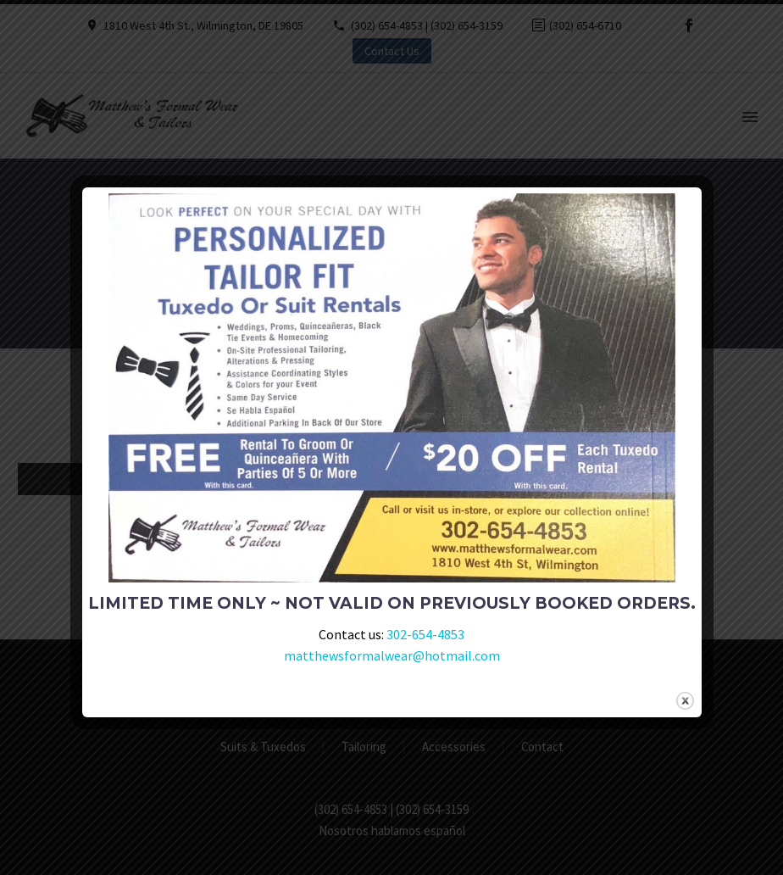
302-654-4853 (425, 634)
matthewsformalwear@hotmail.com (392, 655)
